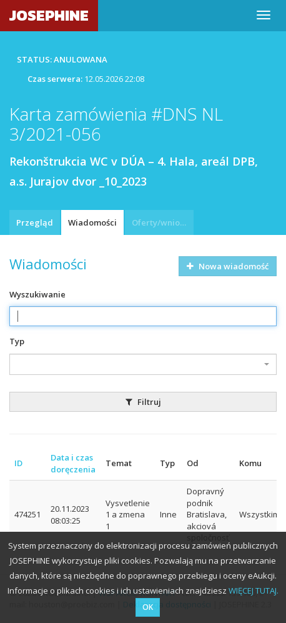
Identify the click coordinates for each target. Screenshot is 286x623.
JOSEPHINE (49, 15)
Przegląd (34, 222)
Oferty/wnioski (161, 222)
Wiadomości (92, 222)
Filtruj (143, 401)
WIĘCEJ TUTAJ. (254, 590)
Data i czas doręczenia (73, 463)
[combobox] (143, 364)
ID (18, 463)
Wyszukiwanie (37, 294)
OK (147, 607)
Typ (16, 341)
